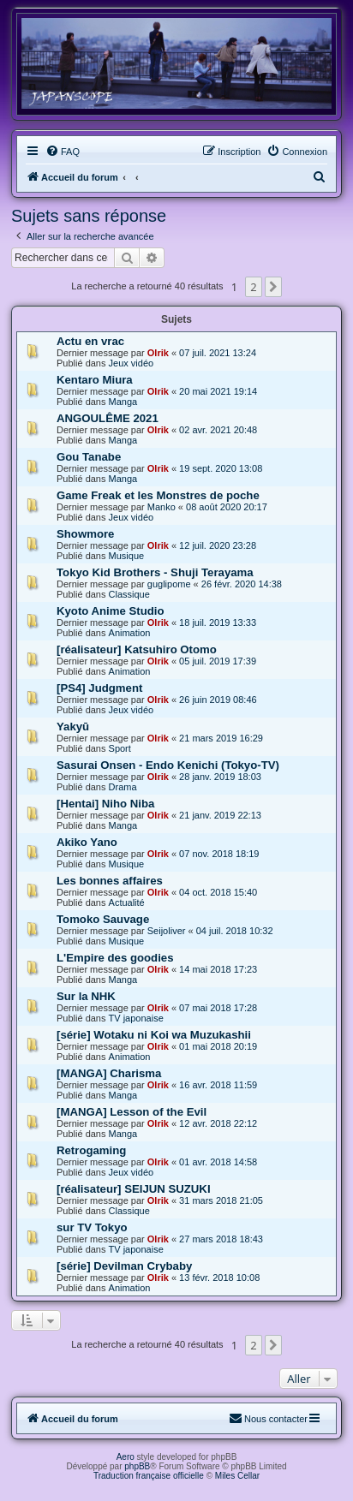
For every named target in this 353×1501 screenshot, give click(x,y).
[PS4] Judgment (99, 688)
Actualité (127, 902)
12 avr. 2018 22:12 (218, 1123)
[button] (273, 287)
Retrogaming (91, 1150)
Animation (130, 633)
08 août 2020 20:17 (226, 507)
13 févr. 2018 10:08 (219, 1277)
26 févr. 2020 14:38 (241, 584)
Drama (123, 787)
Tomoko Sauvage (103, 919)
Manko (161, 507)
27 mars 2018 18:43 (221, 1239)
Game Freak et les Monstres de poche (158, 495)
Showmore (85, 533)
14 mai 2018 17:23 (218, 969)
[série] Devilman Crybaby (124, 1266)
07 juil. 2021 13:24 (217, 353)
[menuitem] (62, 151)
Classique (129, 594)
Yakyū (73, 726)
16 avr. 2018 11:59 (218, 1085)
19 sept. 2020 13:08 (220, 468)
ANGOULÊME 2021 (108, 418)
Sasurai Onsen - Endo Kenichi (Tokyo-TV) (168, 765)
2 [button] (253, 287)
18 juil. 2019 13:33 (217, 622)
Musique (127, 556)
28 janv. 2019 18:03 (220, 776)
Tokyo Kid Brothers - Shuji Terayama (155, 572)
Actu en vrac (90, 341)
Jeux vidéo (131, 363)
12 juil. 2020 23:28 (217, 545)
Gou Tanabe (89, 456)
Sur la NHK (86, 996)
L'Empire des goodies (115, 957)
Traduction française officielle (148, 1475)
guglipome (169, 584)
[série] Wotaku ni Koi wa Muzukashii (154, 1034)
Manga (123, 401)
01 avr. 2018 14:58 (218, 1162)
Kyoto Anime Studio (111, 611)
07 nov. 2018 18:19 (219, 854)
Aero (126, 1457)
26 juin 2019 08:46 (218, 699)
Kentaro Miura (95, 379)
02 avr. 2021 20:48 (218, 430)
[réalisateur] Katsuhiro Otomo (137, 649)
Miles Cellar (237, 1475)
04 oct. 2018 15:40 (218, 892)
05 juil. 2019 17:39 (217, 661)
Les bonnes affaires (110, 880)
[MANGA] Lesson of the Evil (131, 1111)
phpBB (137, 1466)
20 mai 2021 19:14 (218, 391)
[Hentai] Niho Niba (105, 803)
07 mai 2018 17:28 (218, 1008)
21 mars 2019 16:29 (221, 738)
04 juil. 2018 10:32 (234, 931)
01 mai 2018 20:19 (218, 1046)
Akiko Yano (87, 842)
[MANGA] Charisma (109, 1073)
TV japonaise (136, 1018)
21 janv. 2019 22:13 (220, 815)
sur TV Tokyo (92, 1227)
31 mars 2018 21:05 (221, 1200)
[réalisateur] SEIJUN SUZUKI (134, 1188)
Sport (120, 748)
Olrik (158, 353)
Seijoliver (166, 931)
